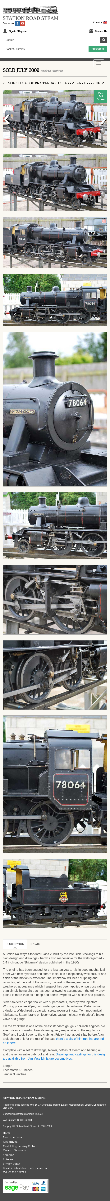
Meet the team (12, 1137)
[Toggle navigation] (98, 63)
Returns (8, 1159)
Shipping (8, 1155)
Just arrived (10, 1142)
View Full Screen (100, 96)
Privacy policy (12, 1164)
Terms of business (14, 1150)
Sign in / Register (18, 31)
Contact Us (101, 31)
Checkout (98, 49)
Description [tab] (15, 944)
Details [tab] (35, 944)
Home (7, 1133)
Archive (57, 71)
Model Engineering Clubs (19, 1146)
